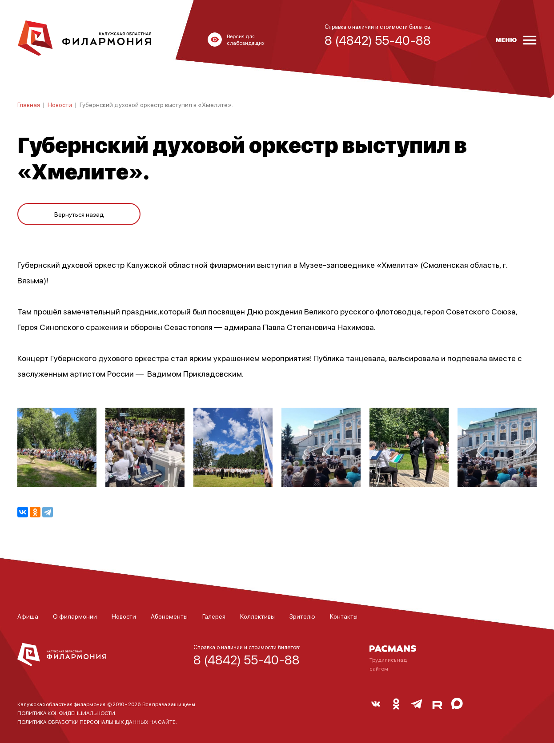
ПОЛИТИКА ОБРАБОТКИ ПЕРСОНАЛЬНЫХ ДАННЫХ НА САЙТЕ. (97, 722)
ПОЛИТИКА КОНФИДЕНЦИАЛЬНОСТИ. (66, 713)
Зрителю (302, 616)
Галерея (213, 616)
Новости (60, 104)
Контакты (343, 616)
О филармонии (75, 616)
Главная (28, 104)
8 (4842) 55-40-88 (246, 660)
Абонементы (169, 616)
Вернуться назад (79, 214)
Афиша (27, 616)
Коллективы (257, 616)
